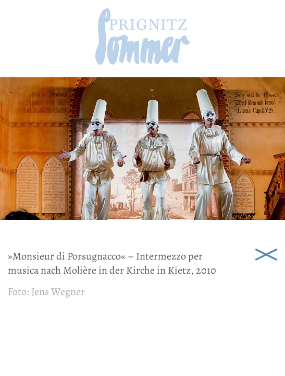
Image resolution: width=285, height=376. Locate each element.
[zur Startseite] (142, 61)
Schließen (266, 253)
